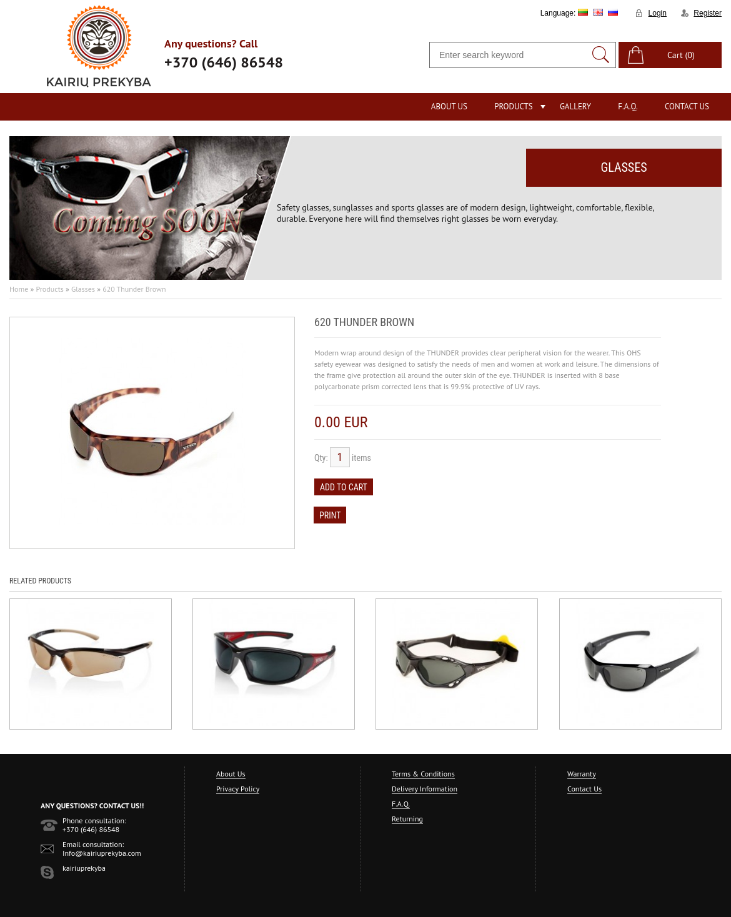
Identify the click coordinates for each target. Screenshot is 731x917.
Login (658, 13)
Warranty (581, 773)
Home (18, 289)
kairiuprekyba (84, 868)
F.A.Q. (628, 106)
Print (330, 515)
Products (513, 106)
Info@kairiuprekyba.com (101, 853)
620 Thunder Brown (134, 289)
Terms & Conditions (423, 773)
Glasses (83, 289)
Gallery (575, 106)
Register (708, 13)
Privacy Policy (237, 788)
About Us (449, 106)
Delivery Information (424, 788)
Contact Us (687, 106)
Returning (407, 818)
